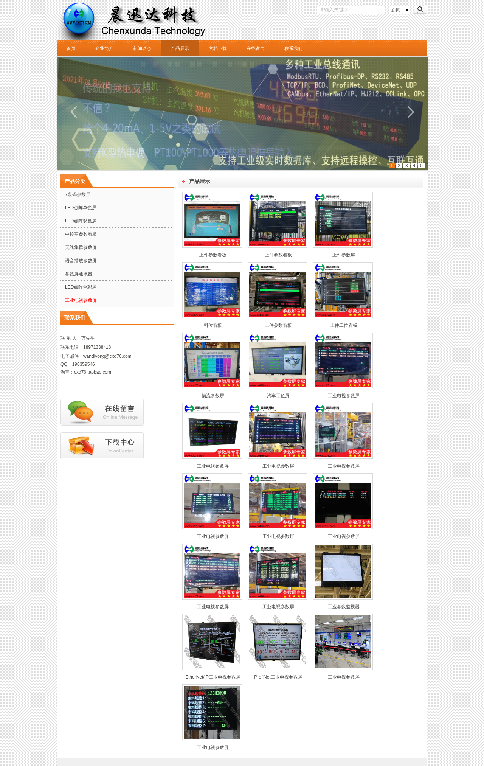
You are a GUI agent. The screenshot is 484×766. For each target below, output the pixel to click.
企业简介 (104, 48)
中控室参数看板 (81, 234)
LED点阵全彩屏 (80, 287)
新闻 (395, 9)
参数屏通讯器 (78, 274)
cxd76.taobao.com (92, 372)
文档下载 (218, 48)
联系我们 (293, 48)
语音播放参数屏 (81, 260)
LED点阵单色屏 (80, 207)
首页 (71, 48)
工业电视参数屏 (81, 300)
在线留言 (256, 48)
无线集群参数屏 (81, 247)
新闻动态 (142, 48)
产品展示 (180, 48)
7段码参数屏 (77, 194)
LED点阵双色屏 (80, 221)
